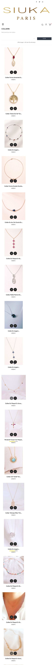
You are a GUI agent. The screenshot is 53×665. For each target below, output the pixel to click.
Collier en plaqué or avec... (39, 222)
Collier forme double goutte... (39, 113)
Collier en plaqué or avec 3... (39, 404)
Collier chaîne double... (39, 440)
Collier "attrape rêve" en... (13, 295)
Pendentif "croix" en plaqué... (14, 258)
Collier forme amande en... (13, 77)
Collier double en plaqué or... (39, 551)
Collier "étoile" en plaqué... (13, 477)
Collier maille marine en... (13, 186)
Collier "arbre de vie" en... (39, 77)
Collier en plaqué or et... (39, 150)
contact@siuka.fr (26, 647)
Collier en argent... (13, 113)
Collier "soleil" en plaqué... (13, 440)
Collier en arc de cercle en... (14, 150)
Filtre (44, 38)
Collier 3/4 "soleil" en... (39, 258)
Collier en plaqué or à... (39, 368)
